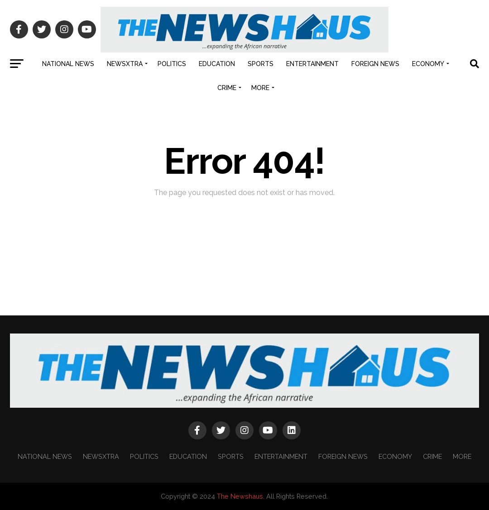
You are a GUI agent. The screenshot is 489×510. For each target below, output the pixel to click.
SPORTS (260, 63)
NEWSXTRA (125, 63)
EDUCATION (217, 63)
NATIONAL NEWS (68, 63)
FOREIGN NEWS (375, 63)
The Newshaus (240, 496)
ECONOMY (428, 63)
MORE (260, 87)
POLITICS (172, 63)
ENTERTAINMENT (312, 63)
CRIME (226, 87)
